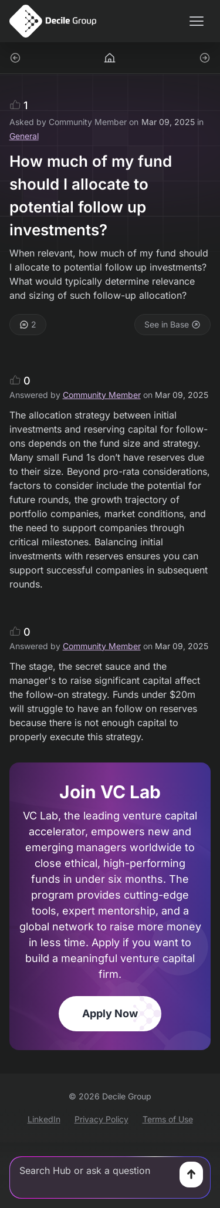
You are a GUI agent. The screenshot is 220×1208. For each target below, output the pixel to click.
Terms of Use (168, 1119)
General (24, 136)
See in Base (172, 324)
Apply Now (110, 1013)
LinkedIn (44, 1119)
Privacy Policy (101, 1119)
